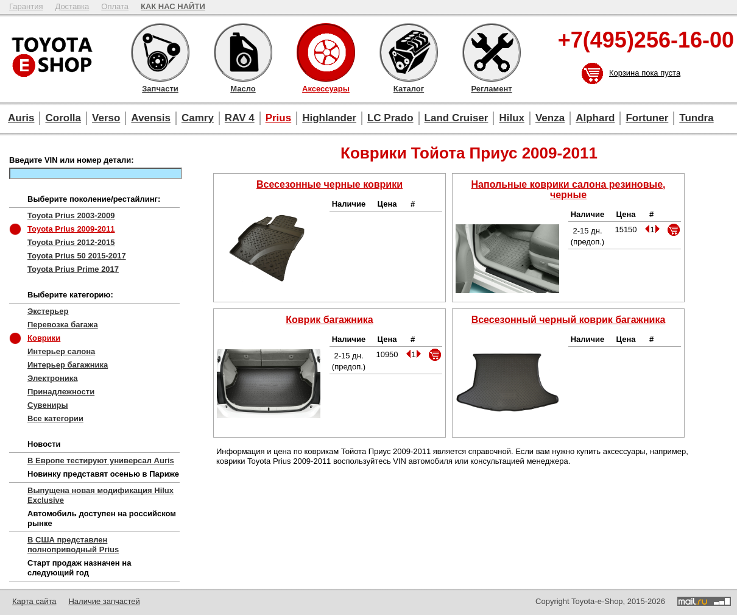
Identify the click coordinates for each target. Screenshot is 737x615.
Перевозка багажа (62, 324)
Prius (279, 118)
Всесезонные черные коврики (329, 184)
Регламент (491, 52)
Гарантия (26, 6)
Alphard (595, 118)
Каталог (408, 52)
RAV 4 (240, 118)
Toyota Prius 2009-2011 (71, 228)
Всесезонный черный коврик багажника (568, 320)
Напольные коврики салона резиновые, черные (568, 189)
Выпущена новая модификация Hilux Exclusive (100, 495)
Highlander (329, 118)
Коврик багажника (329, 320)
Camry (198, 118)
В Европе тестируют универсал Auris (100, 460)
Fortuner (647, 118)
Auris (21, 118)
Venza (550, 118)
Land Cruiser (456, 118)
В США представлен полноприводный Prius (73, 544)
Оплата (115, 6)
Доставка (72, 6)
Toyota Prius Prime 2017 (73, 269)
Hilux (511, 118)
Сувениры (47, 405)
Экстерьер (48, 311)
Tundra (696, 118)
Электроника (52, 378)
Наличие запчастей (103, 601)
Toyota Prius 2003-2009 (71, 215)
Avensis (151, 118)
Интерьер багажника (67, 364)
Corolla (63, 118)
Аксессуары (326, 52)
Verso (106, 118)
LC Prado (390, 118)
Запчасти (160, 52)
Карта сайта (34, 601)
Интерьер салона (61, 351)
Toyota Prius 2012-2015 (71, 242)
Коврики (43, 338)
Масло (243, 52)
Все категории (55, 418)
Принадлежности (60, 391)
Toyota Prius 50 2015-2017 (76, 255)
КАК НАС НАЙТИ (173, 6)
